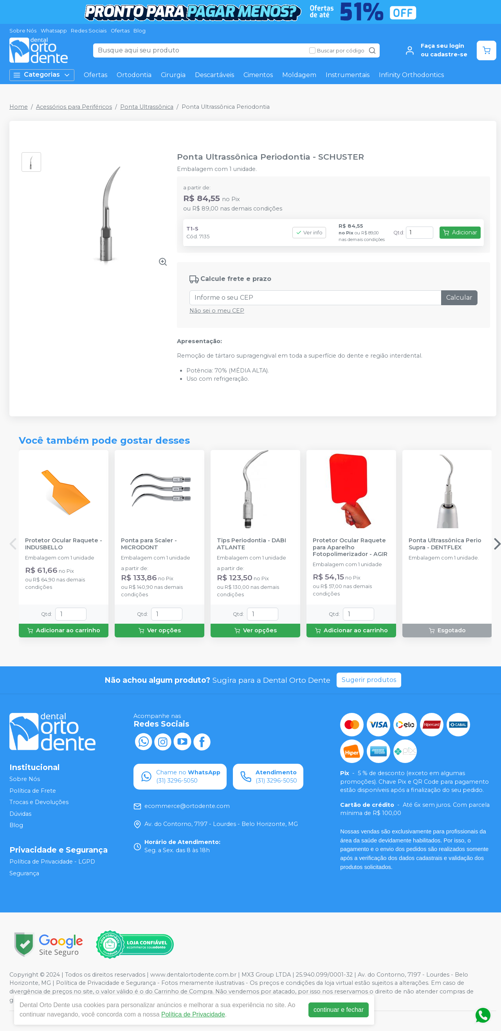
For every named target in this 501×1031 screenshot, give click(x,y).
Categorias (42, 75)
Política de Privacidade (193, 1014)
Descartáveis (214, 75)
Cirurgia (173, 75)
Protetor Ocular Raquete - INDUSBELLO (63, 544)
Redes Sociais (88, 31)
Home (18, 106)
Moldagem (299, 75)
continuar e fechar (339, 1009)
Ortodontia (134, 75)
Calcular (459, 297)
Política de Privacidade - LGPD (52, 861)
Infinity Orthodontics (411, 75)
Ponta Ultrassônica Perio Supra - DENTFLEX (445, 544)
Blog (139, 31)
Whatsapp (54, 31)
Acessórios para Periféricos (74, 106)
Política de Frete (32, 790)
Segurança (24, 873)
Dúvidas (20, 813)
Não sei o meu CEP (216, 310)
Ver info (309, 233)
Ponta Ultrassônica (146, 106)
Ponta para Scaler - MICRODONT (149, 544)
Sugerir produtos (369, 680)
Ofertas (120, 31)
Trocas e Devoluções (38, 802)
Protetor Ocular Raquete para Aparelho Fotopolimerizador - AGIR (350, 547)
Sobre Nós (22, 31)
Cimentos (258, 75)
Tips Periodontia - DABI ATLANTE (251, 544)
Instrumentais (347, 75)
